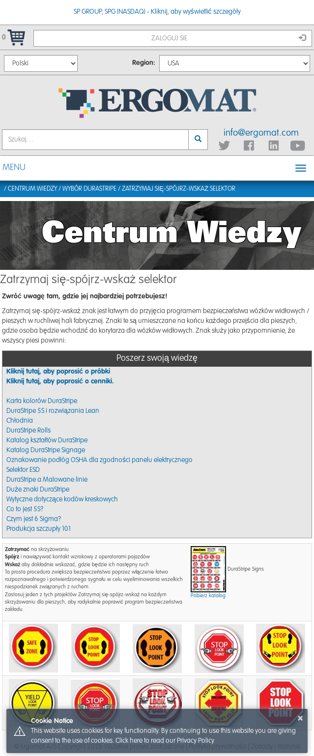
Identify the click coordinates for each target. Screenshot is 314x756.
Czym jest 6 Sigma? (33, 519)
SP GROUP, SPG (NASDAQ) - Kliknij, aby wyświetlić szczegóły (157, 11)
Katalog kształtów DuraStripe (46, 440)
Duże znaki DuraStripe (37, 489)
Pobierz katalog (208, 595)
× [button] (300, 718)
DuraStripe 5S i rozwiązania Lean (52, 410)
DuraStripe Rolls (28, 430)
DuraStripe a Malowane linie (46, 479)
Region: (143, 62)
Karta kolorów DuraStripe (41, 401)
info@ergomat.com (261, 133)
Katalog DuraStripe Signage (45, 450)
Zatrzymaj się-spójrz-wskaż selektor (178, 189)
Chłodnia (19, 420)
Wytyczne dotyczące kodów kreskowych (62, 499)
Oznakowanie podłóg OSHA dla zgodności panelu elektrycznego (99, 460)
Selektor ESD (23, 469)
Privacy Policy (195, 740)
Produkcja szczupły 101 (38, 528)
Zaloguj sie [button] (228, 38)
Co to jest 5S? (24, 509)
